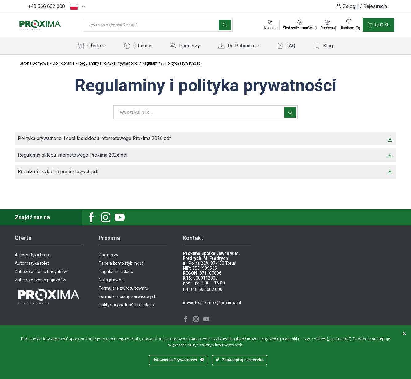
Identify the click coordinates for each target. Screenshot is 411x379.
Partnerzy (189, 46)
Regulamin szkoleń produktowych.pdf (58, 172)
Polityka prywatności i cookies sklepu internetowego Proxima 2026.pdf (94, 138)
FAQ (290, 46)
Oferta (96, 46)
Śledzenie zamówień (300, 28)
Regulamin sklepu (116, 271)
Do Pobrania (243, 46)
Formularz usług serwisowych (128, 296)
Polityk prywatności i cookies (126, 304)
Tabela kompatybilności (122, 263)
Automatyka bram (32, 254)
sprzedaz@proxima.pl (219, 302)
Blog (328, 46)
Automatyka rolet (32, 263)
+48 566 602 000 (46, 6)
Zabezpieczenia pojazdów (40, 279)
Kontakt (270, 28)
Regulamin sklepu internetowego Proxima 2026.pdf (73, 155)
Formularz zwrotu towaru (123, 288)
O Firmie (142, 46)
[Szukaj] (225, 25)
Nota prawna (111, 279)
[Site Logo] (40, 24)
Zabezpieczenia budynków (41, 271)
